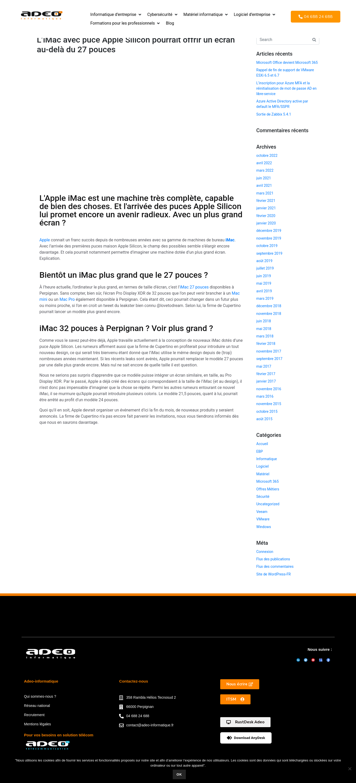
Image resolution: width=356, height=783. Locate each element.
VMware (263, 519)
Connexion (264, 552)
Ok (179, 774)
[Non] (349, 768)
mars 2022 (265, 170)
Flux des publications (273, 559)
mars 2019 (265, 298)
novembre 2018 (268, 314)
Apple (45, 240)
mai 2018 (263, 329)
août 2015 (264, 419)
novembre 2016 (268, 389)
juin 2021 (263, 178)
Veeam (261, 512)
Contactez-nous (133, 686)
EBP (259, 451)
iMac (230, 240)
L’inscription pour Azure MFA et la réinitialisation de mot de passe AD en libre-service (286, 88)
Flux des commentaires (275, 566)
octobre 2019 (267, 246)
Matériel (263, 474)
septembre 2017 (269, 359)
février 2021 (265, 201)
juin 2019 (263, 276)
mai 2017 (263, 366)
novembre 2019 (268, 238)
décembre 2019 (268, 231)
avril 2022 (264, 163)
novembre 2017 (268, 351)
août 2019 (264, 261)
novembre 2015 (268, 404)
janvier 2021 (266, 208)
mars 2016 (265, 396)
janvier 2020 (266, 223)
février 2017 (265, 374)
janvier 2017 (266, 381)
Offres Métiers (267, 489)
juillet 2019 (265, 268)
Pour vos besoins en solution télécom (58, 740)
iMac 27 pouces (194, 287)
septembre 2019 (269, 253)
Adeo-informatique (41, 686)
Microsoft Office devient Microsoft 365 (287, 62)
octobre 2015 (267, 411)
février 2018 (265, 344)
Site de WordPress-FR (273, 574)
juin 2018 (263, 321)
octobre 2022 (267, 155)
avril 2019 (264, 291)
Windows (263, 527)
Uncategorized (268, 504)
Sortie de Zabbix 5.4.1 (273, 114)
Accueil (262, 444)
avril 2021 (264, 185)
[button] (116, 14)
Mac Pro (67, 299)
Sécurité (263, 496)
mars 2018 (265, 336)
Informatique (266, 459)
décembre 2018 (268, 306)
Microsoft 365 (267, 481)
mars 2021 (265, 193)
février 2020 (265, 216)
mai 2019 (263, 283)
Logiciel (262, 466)
